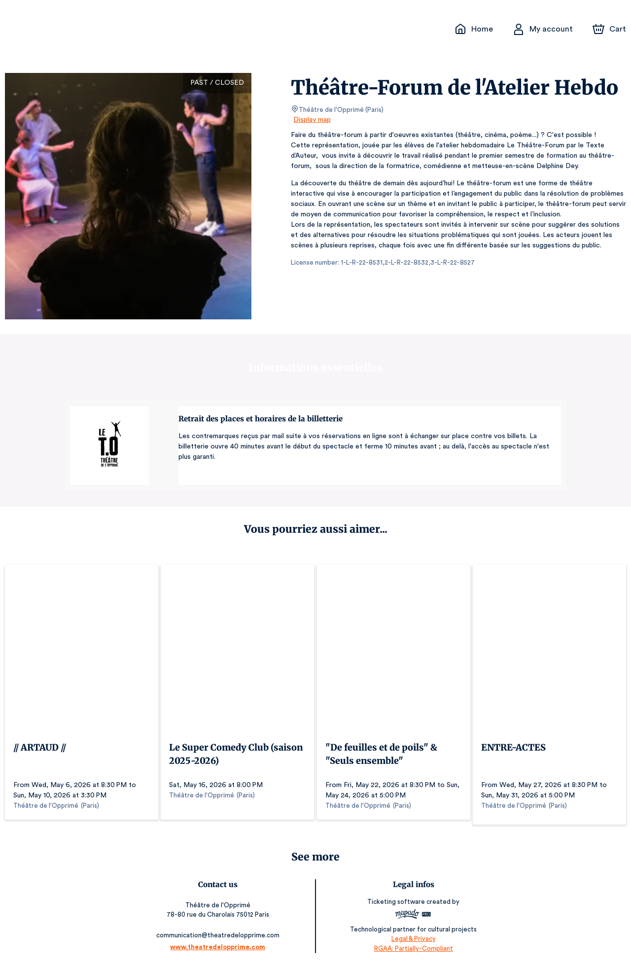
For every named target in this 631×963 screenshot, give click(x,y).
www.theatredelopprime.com (219, 942)
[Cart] (610, 29)
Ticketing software (395, 896)
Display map (312, 120)
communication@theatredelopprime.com (220, 930)
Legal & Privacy (411, 933)
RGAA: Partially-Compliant (411, 943)
